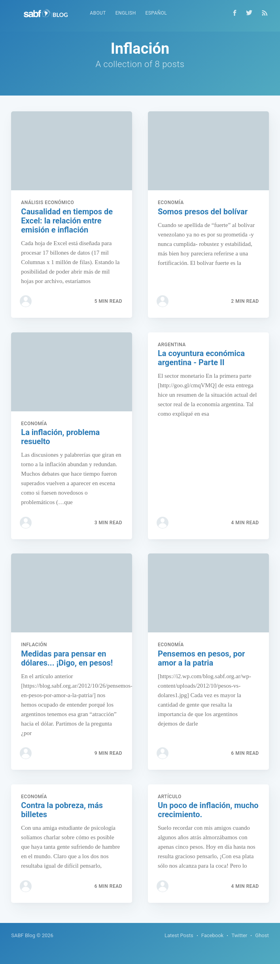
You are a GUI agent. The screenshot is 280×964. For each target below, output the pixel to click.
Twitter (239, 935)
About (98, 13)
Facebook (212, 935)
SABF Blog (23, 935)
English (125, 13)
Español (156, 13)
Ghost (262, 935)
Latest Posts (179, 935)
